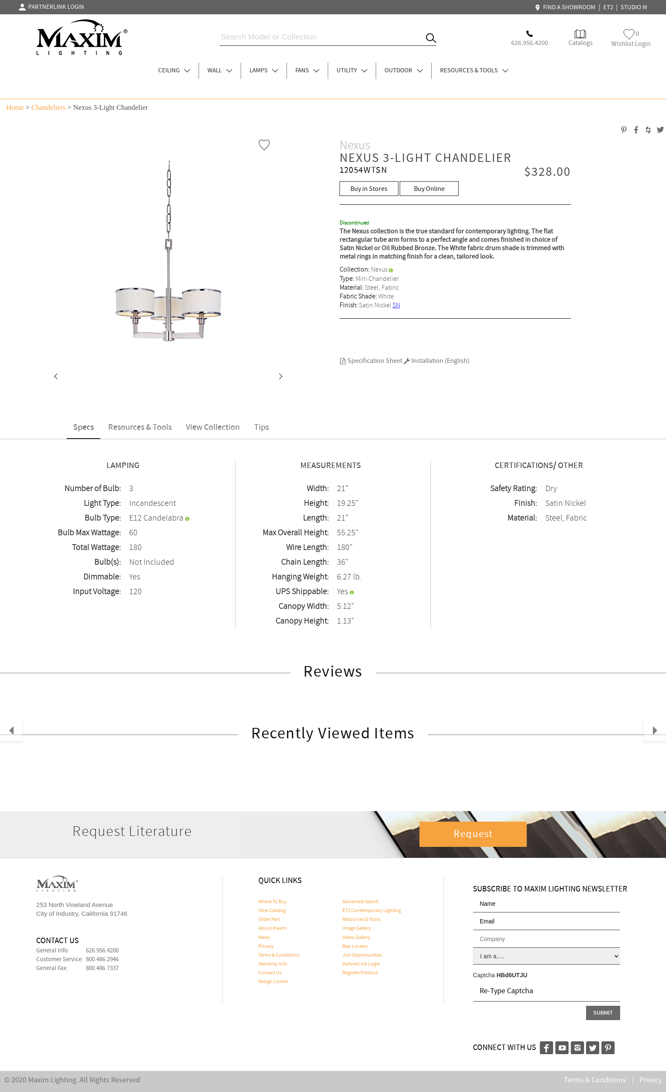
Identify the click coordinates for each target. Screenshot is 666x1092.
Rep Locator (355, 946)
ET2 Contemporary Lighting (371, 910)
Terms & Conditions (279, 955)
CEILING (174, 70)
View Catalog (272, 910)
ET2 (608, 7)
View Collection (213, 427)
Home (15, 107)
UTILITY (352, 70)
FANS (307, 70)
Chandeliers (49, 107)
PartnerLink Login (361, 964)
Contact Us (269, 973)
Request (473, 834)
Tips (261, 427)
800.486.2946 (102, 959)
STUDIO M (634, 7)
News (264, 937)
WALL (219, 70)
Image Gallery (356, 928)
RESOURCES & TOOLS (474, 70)
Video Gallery (356, 937)
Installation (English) (436, 361)
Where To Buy (272, 902)
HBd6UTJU (511, 975)
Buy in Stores (368, 189)
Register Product (360, 973)
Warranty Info (272, 964)
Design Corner (273, 981)
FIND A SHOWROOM (566, 7)
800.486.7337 (102, 968)
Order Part (269, 919)
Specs (83, 427)
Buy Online (429, 189)
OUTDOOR (404, 70)
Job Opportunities (362, 955)
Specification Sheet (371, 361)
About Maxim (272, 928)
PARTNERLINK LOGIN (51, 7)
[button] (55, 377)
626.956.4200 (102, 951)
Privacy (266, 946)
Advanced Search (360, 902)
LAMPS (263, 70)
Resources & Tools (140, 427)
